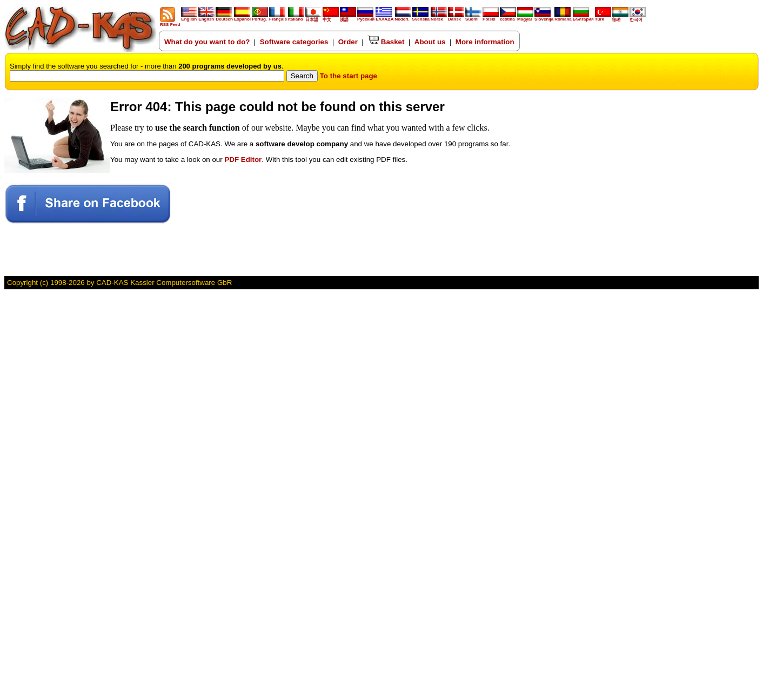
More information (485, 42)
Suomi (473, 17)
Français (278, 17)
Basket (385, 42)
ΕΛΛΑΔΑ (384, 19)
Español (242, 17)
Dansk (456, 17)
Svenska (421, 17)
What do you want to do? (207, 42)
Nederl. (403, 17)
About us (430, 42)
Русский (365, 19)
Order (348, 42)
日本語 (313, 17)
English (189, 17)
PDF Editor (243, 159)
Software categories (294, 42)
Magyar (525, 17)
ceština (508, 17)
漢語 (348, 17)
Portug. (260, 17)
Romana (563, 17)
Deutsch (224, 17)
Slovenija (543, 17)
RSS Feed (170, 22)
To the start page (348, 76)
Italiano (296, 17)
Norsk (439, 17)
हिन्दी (620, 18)
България (583, 17)
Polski (491, 17)
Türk (603, 17)
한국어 (638, 17)
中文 (331, 17)
